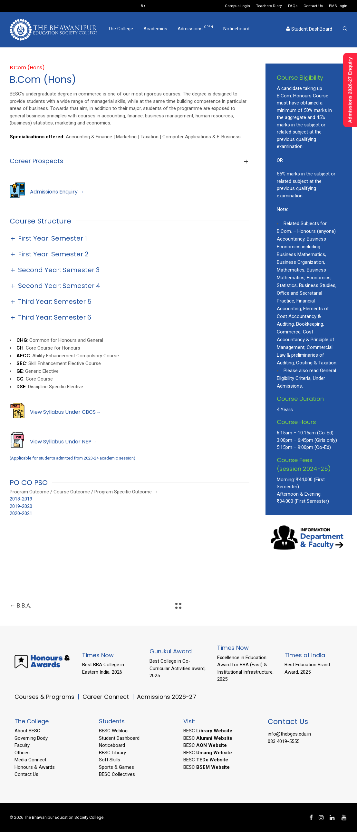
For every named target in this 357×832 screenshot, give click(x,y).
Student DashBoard (309, 30)
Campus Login (237, 6)
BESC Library (112, 753)
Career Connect (106, 697)
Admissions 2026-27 (166, 697)
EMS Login (338, 6)
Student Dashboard (119, 738)
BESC (207, 731)
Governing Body (31, 738)
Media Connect (30, 760)
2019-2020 (21, 506)
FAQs (292, 6)
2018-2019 (21, 499)
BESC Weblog (113, 731)
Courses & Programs (44, 697)
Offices (22, 753)
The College (120, 30)
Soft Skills (109, 760)
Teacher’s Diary (269, 6)
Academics (155, 30)
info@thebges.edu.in (289, 734)
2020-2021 (21, 513)
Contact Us (313, 6)
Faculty (22, 745)
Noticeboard (236, 30)
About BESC (27, 731)
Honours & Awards (34, 767)
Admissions (195, 29)
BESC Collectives (117, 774)
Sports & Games (116, 767)
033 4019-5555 (283, 741)
